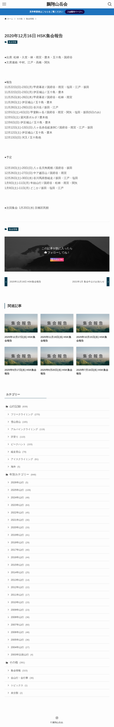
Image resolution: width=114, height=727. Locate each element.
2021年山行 (20, 519)
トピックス (19, 685)
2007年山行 (20, 624)
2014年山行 (20, 572)
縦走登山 (18, 451)
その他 (17, 662)
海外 (15, 466)
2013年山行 (20, 579)
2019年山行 (20, 534)
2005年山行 (20, 639)
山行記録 (18, 406)
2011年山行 (20, 594)
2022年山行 (20, 512)
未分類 (17, 692)
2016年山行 (20, 557)
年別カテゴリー (22, 474)
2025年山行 (21, 490)
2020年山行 (20, 527)
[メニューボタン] (4, 4)
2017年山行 (20, 549)
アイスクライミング (25, 459)
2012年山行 (20, 587)
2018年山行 (20, 542)
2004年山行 (20, 647)
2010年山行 (20, 602)
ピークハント (21, 444)
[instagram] (57, 717)
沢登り (18, 436)
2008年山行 (20, 617)
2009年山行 (20, 609)
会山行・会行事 (22, 677)
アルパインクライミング (28, 429)
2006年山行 (20, 632)
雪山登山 (19, 421)
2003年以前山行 (22, 654)
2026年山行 (19, 482)
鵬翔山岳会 (57, 4)
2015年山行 (20, 564)
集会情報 (12, 42)
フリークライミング (25, 414)
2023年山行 (20, 505)
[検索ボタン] (110, 4)
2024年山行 (20, 497)
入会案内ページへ (75, 12)
